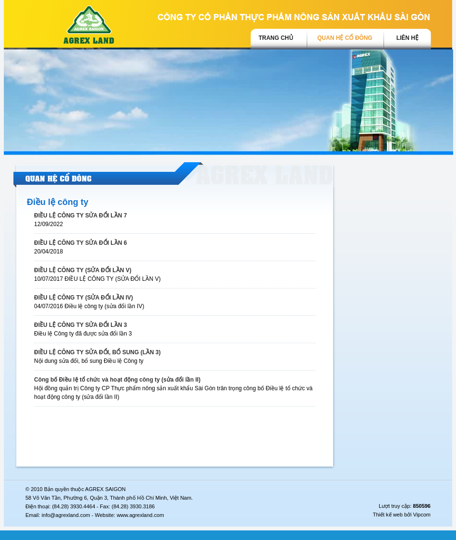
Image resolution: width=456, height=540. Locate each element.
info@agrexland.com (66, 515)
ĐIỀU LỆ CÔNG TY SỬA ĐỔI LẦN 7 (80, 215)
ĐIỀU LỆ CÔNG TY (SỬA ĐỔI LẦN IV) (83, 297)
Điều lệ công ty (57, 202)
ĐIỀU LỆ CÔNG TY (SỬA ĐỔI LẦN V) (83, 270)
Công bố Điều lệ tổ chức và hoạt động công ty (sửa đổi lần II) (117, 379)
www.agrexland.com (140, 515)
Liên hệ (407, 38)
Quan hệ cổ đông (344, 38)
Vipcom (422, 514)
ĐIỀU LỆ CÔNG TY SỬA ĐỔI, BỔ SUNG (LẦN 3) (97, 352)
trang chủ (276, 38)
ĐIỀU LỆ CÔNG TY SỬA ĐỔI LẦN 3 (80, 325)
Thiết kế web (388, 514)
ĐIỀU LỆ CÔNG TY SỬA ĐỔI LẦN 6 (80, 243)
